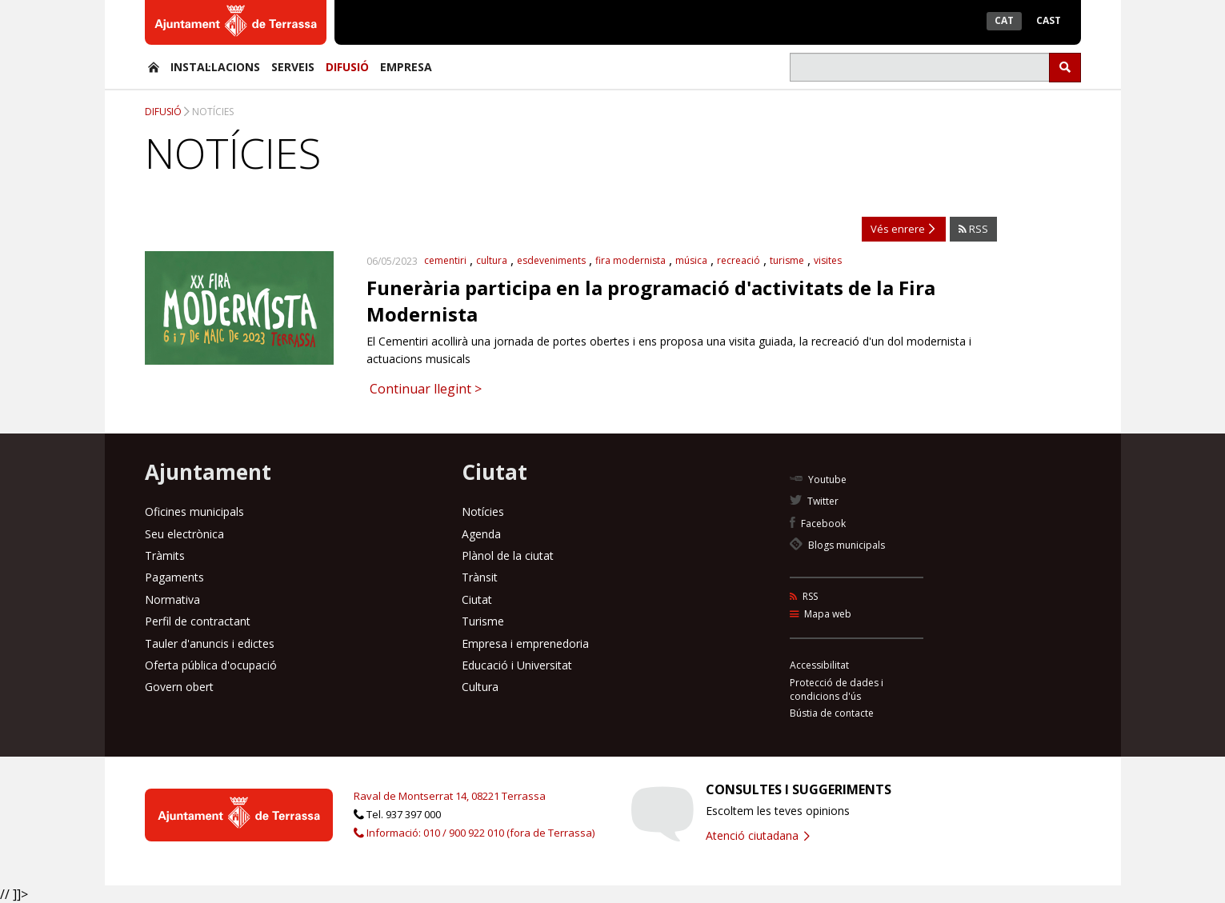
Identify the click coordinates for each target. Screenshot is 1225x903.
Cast (1048, 20)
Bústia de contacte (832, 713)
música (691, 260)
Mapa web (820, 614)
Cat (1004, 20)
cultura (491, 260)
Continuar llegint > (424, 389)
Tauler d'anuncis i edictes (209, 643)
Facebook (818, 523)
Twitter (814, 501)
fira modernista (630, 260)
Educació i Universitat (517, 665)
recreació (738, 260)
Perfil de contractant (197, 621)
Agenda (481, 533)
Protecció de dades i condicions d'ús (836, 689)
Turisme (483, 621)
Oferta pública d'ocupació (211, 665)
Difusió (347, 66)
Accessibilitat (819, 665)
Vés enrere (903, 229)
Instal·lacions (215, 66)
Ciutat (477, 599)
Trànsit (480, 577)
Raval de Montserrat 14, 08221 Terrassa (450, 796)
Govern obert (179, 686)
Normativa (172, 599)
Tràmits (165, 555)
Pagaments (174, 577)
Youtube (818, 479)
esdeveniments (551, 260)
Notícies (213, 111)
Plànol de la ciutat (508, 555)
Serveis (292, 66)
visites (828, 260)
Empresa (406, 66)
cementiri (445, 260)
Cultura (480, 686)
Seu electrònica (184, 533)
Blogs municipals (837, 545)
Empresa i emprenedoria (525, 643)
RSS (973, 229)
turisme (787, 260)
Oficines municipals (194, 511)
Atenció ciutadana (758, 835)
